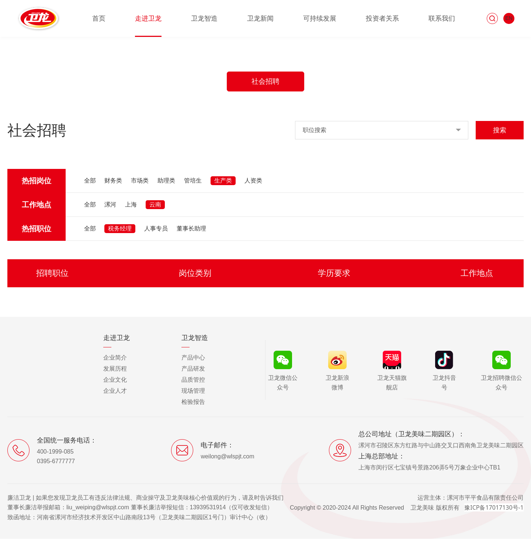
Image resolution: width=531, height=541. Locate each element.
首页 (98, 18)
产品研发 (193, 371)
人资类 (253, 183)
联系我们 (441, 18)
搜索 (499, 132)
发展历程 (115, 371)
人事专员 (156, 231)
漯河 (110, 207)
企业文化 (115, 382)
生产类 (223, 183)
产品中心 (193, 360)
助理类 (166, 183)
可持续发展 (319, 18)
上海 (131, 207)
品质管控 (193, 382)
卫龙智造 (204, 18)
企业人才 (115, 393)
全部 (90, 183)
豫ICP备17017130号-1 (494, 510)
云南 (155, 207)
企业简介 (115, 360)
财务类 (113, 183)
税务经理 (120, 231)
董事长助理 (191, 231)
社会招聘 (265, 83)
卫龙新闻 (260, 18)
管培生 (193, 183)
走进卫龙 (148, 18)
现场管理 (193, 393)
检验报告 (193, 404)
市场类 (140, 183)
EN (508, 18)
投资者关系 (382, 18)
